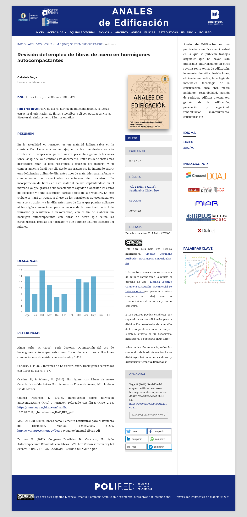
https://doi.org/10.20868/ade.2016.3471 (50, 97)
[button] (136, 431)
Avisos (136, 32)
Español (188, 147)
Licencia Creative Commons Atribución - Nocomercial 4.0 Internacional (148, 286)
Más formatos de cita (147, 415)
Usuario (187, 32)
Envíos (104, 32)
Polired (205, 32)
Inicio (40, 32)
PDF (134, 137)
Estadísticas (168, 32)
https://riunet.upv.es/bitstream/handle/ (42, 407)
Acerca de (55, 32)
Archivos (35, 44)
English (188, 142)
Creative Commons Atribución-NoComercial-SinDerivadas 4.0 (148, 258)
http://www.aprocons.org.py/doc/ (38, 430)
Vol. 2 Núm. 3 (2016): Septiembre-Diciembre (73, 44)
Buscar (150, 32)
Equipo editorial (82, 32)
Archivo (121, 32)
